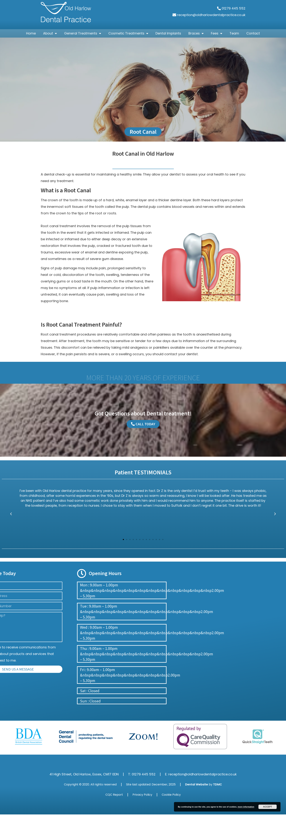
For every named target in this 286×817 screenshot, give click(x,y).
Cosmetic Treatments (128, 33)
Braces (196, 33)
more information (246, 807)
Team (234, 33)
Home (31, 33)
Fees (216, 33)
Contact (253, 33)
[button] (123, 539)
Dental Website (196, 784)
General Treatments (82, 33)
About (50, 33)
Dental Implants (168, 33)
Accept (267, 807)
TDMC (217, 784)
